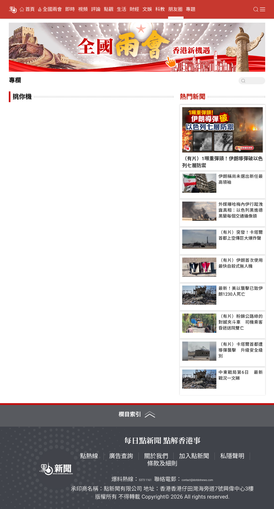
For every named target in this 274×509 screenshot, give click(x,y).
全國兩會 (52, 9)
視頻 (83, 9)
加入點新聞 (194, 456)
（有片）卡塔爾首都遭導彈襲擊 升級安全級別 (241, 350)
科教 (160, 9)
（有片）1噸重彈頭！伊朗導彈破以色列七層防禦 (222, 162)
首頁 (30, 9)
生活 (121, 9)
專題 (190, 9)
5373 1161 (145, 480)
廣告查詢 (121, 456)
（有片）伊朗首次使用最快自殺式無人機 (241, 263)
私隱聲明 (232, 456)
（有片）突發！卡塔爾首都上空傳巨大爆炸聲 (241, 235)
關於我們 (156, 456)
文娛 (147, 9)
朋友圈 (175, 9)
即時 (70, 9)
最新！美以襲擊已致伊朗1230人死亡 (241, 291)
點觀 (108, 9)
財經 (134, 9)
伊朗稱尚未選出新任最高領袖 (241, 179)
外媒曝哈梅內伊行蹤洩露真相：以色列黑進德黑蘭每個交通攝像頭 (241, 210)
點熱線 (89, 456)
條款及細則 (162, 463)
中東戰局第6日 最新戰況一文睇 (241, 375)
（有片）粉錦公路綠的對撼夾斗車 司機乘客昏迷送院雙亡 (241, 322)
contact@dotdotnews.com (197, 480)
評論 (96, 9)
